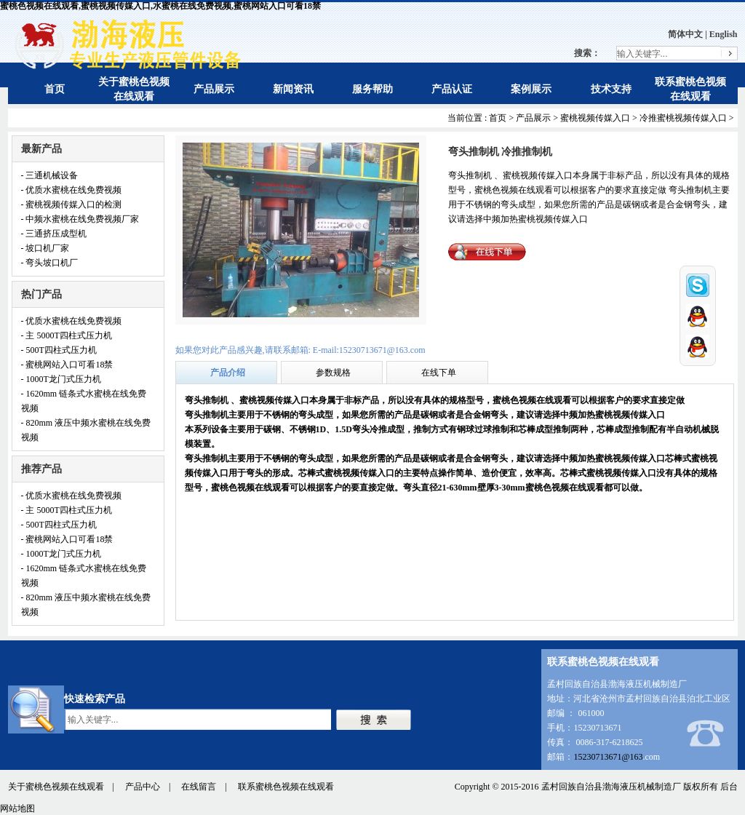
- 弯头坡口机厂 (50, 263)
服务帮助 (372, 89)
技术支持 (611, 89)
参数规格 (333, 372)
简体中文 (685, 34)
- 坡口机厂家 (45, 248)
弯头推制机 (208, 400)
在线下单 (438, 372)
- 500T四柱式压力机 (59, 350)
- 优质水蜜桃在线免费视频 (71, 190)
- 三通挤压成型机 (54, 233)
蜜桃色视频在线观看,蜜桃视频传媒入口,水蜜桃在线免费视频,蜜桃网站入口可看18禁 (160, 6)
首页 (54, 89)
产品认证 (451, 89)
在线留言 (198, 787)
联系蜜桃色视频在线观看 (286, 787)
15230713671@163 (607, 757)
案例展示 (531, 89)
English (723, 34)
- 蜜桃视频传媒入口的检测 (71, 204)
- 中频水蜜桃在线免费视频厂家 (80, 219)
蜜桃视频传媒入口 (595, 118)
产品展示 (214, 89)
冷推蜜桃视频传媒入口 (683, 118)
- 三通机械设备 (50, 175)
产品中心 (142, 787)
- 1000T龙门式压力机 (61, 379)
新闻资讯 (293, 89)
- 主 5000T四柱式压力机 (66, 335)
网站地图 (17, 808)
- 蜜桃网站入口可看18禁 (67, 364)
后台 (729, 787)
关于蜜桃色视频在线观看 (56, 787)
